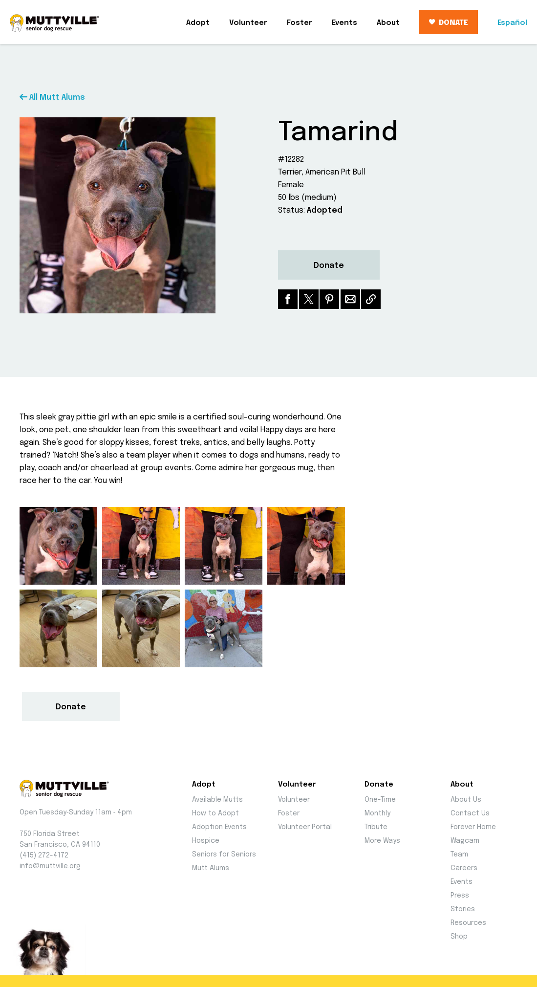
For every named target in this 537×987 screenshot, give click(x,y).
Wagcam (465, 840)
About (388, 23)
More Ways (382, 840)
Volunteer (248, 23)
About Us (466, 799)
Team (459, 854)
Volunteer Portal (305, 827)
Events (344, 23)
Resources (468, 923)
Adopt (198, 23)
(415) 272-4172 (44, 855)
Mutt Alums (210, 868)
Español (512, 23)
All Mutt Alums (52, 97)
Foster (299, 23)
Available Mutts (217, 799)
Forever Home (473, 827)
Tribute (376, 827)
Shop (459, 936)
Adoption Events (219, 827)
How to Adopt (215, 813)
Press (460, 895)
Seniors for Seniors (224, 854)
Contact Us (470, 813)
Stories (463, 909)
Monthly (377, 813)
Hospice (205, 840)
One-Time (380, 799)
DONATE (448, 23)
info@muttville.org (50, 866)
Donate (329, 266)
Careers (464, 868)
